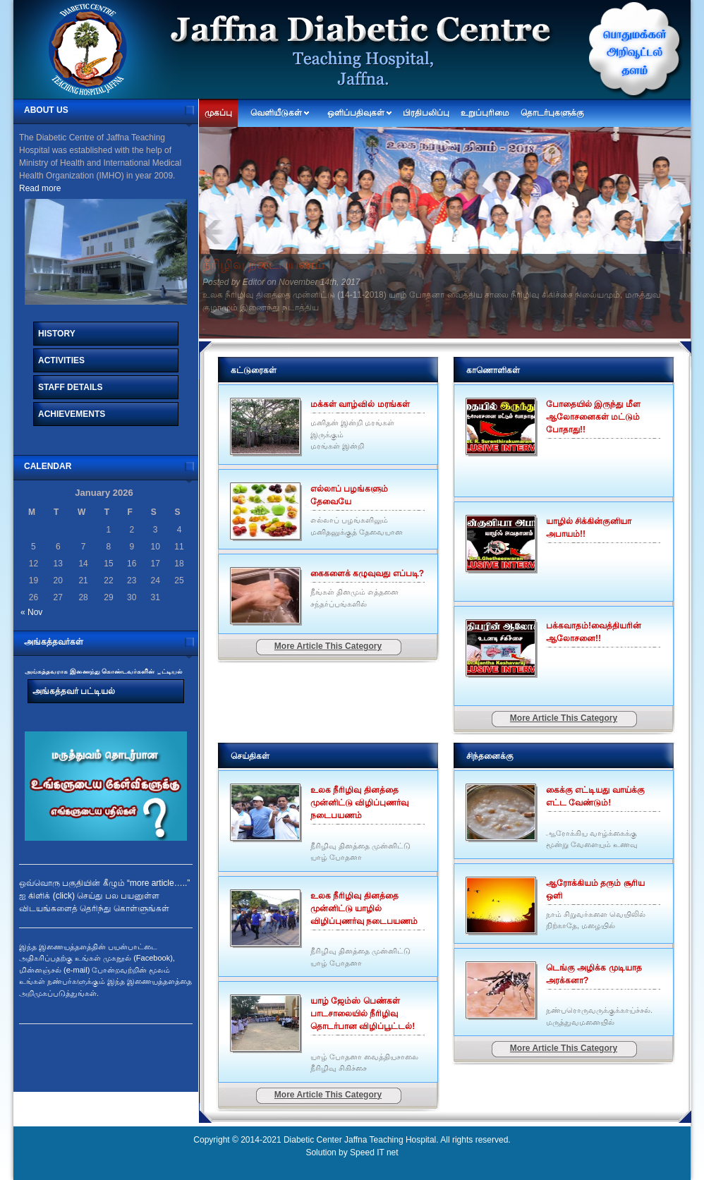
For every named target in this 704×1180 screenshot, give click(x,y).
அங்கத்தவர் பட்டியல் (73, 691)
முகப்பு (218, 113)
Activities (61, 360)
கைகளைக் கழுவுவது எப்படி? (367, 573)
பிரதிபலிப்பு (426, 113)
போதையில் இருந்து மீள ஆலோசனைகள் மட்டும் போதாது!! (593, 416)
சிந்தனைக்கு (490, 756)
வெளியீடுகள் (276, 113)
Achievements (71, 414)
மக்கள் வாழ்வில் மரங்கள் (360, 404)
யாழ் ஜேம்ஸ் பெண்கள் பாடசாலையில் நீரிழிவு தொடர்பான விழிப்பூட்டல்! (362, 1013)
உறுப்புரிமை (485, 113)
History (56, 334)
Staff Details (70, 387)
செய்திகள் (250, 756)
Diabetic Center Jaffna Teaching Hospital (360, 1140)
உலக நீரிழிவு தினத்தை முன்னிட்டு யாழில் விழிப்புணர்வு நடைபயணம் (364, 908)
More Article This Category (328, 646)
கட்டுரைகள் (254, 370)
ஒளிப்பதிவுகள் (355, 113)
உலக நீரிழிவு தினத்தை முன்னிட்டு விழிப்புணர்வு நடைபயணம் (359, 802)
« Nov (31, 612)
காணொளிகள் (493, 370)
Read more (40, 188)
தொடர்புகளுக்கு (552, 113)
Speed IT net (374, 1152)
